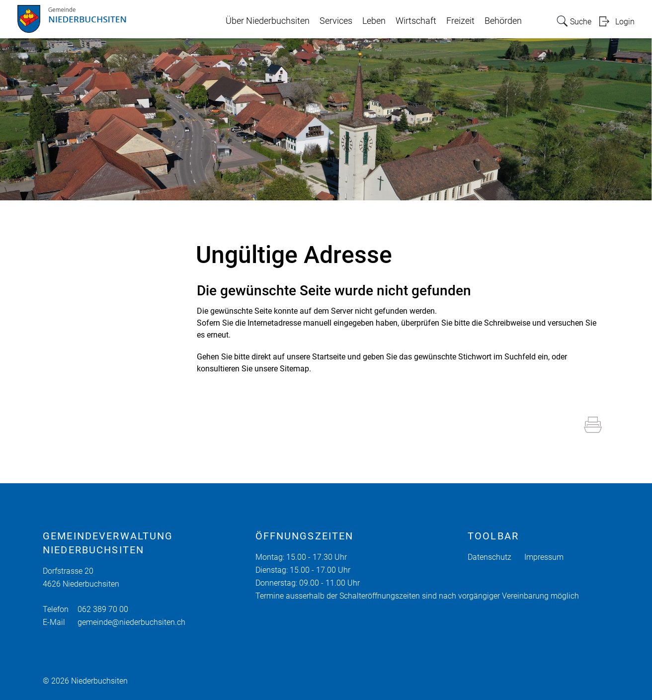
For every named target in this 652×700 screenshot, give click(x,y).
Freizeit (460, 21)
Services (336, 21)
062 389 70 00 (103, 609)
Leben (374, 21)
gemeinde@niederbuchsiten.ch (131, 622)
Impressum (544, 557)
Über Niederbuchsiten (268, 21)
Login (625, 21)
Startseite (328, 356)
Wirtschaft (416, 21)
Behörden (503, 21)
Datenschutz (489, 557)
